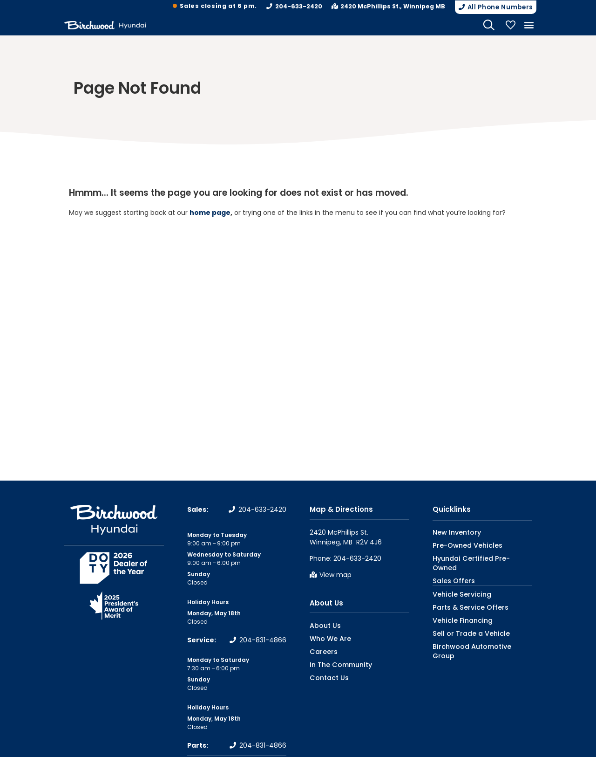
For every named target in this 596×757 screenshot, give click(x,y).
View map (335, 573)
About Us (326, 602)
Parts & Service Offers (463, 596)
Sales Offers (450, 570)
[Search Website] (489, 24)
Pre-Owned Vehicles (462, 544)
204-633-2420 (303, 6)
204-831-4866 (262, 639)
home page (210, 212)
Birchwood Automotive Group (475, 636)
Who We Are (327, 638)
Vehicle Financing (457, 609)
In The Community (337, 664)
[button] (493, 7)
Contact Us (326, 677)
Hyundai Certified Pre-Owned (475, 557)
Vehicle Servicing (457, 583)
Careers (321, 651)
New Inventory (453, 531)
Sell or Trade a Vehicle (464, 622)
